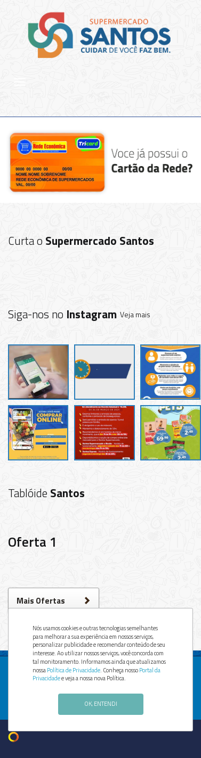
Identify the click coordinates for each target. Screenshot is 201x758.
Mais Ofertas (54, 601)
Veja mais (135, 314)
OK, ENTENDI (100, 703)
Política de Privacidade (73, 670)
